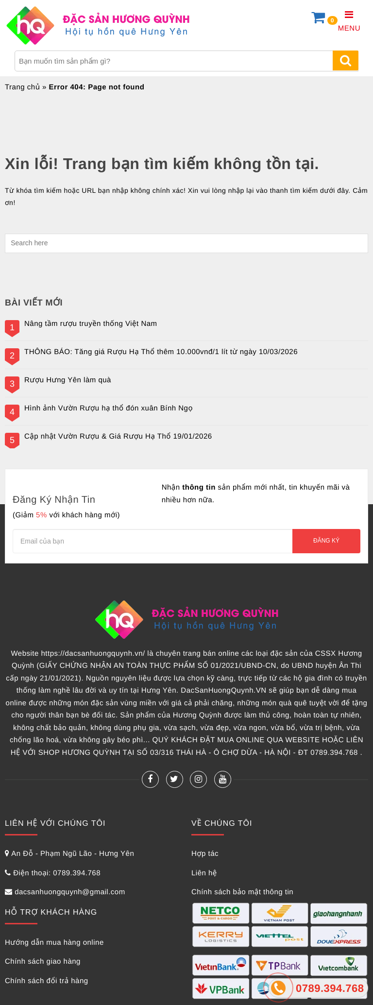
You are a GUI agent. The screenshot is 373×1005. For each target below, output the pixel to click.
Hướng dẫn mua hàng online (54, 942)
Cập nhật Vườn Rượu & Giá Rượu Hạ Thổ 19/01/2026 (118, 437)
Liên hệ (204, 873)
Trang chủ (22, 87)
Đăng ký (326, 540)
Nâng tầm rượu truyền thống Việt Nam (90, 324)
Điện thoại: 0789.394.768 (57, 873)
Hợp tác (205, 854)
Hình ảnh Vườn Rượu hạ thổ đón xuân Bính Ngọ (108, 408)
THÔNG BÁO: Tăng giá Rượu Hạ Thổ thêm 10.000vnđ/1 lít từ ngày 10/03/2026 (161, 352)
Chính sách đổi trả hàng (46, 981)
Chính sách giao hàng (43, 961)
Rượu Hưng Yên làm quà (67, 380)
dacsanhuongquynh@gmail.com (70, 892)
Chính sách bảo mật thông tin (242, 892)
